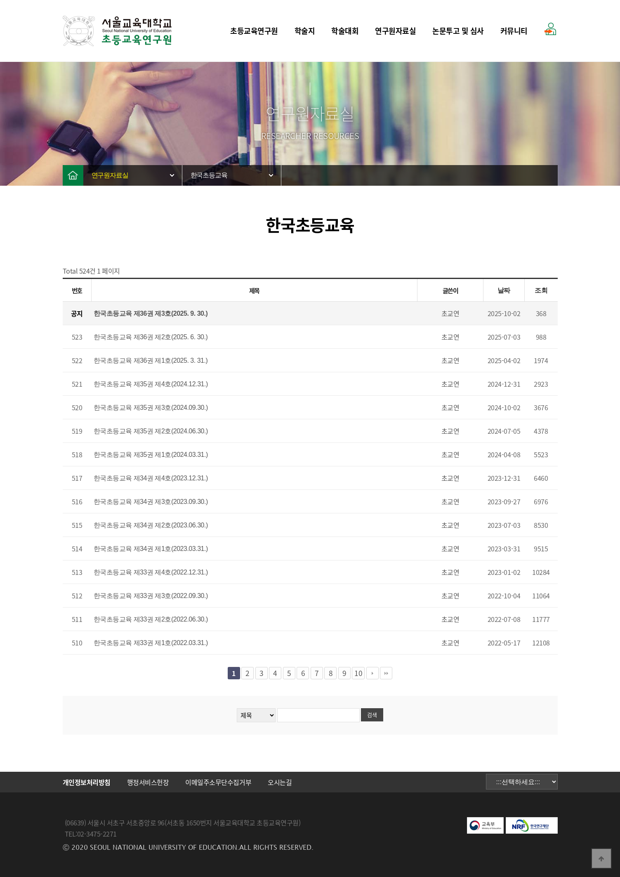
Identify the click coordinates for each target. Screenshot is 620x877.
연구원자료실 (395, 30)
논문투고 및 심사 (458, 30)
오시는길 (280, 782)
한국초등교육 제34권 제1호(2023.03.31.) (151, 548)
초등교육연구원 (254, 30)
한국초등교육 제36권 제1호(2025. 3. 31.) (151, 360)
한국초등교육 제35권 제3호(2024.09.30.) (151, 407)
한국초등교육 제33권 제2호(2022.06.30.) (151, 619)
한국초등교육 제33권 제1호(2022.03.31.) (151, 642)
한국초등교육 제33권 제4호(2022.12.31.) (151, 572)
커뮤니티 (514, 30)
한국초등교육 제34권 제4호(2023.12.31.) (151, 478)
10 (358, 673)
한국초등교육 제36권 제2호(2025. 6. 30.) (151, 336)
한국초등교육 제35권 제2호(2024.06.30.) (151, 431)
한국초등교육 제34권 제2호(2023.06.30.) (151, 525)
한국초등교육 (209, 175)
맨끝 (386, 673)
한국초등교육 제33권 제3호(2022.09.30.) (151, 595)
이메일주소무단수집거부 (218, 782)
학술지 (305, 30)
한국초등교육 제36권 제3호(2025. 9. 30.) (151, 313)
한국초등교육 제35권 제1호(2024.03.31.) (151, 454)
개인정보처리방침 (87, 782)
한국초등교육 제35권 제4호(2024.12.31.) (151, 384)
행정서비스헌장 (148, 782)
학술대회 (344, 30)
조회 (541, 290)
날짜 (503, 290)
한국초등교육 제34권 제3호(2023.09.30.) (151, 501)
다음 (372, 673)
